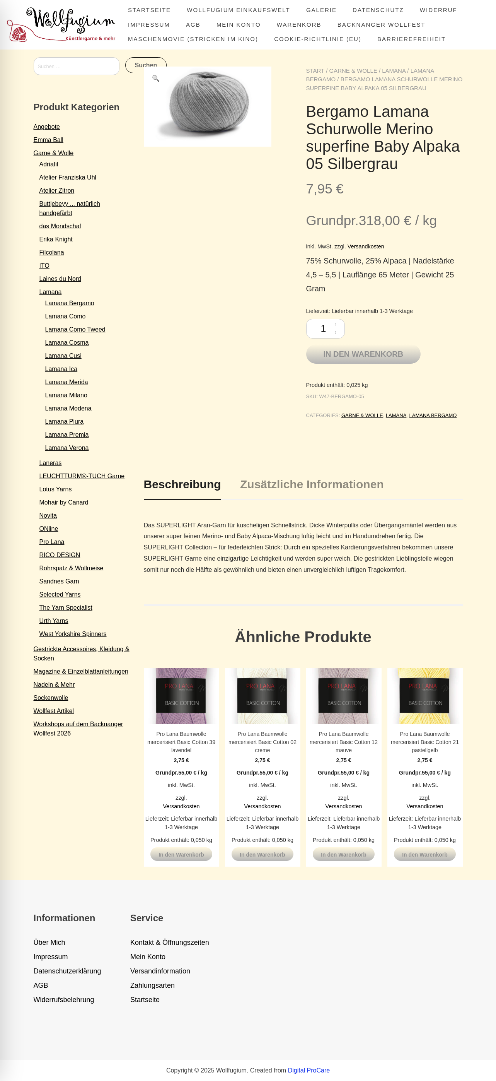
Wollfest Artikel (54, 711)
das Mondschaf (60, 226)
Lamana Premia (67, 434)
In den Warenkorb (364, 354)
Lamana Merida (66, 382)
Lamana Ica (61, 369)
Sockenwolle (51, 697)
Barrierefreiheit (411, 39)
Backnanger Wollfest (381, 24)
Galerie (321, 10)
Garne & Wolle (353, 70)
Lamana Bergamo (433, 415)
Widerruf (438, 10)
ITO (44, 265)
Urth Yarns (53, 620)
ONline (48, 528)
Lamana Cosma (67, 342)
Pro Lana (52, 542)
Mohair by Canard (64, 502)
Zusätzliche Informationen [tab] (312, 484)
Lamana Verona (67, 448)
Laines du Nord (60, 278)
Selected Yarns (60, 594)
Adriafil (48, 164)
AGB (193, 24)
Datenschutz (378, 10)
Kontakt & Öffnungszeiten (169, 942)
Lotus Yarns (55, 489)
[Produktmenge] (325, 329)
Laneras (50, 463)
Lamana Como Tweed (75, 329)
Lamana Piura (64, 421)
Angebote (47, 126)
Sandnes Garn (59, 581)
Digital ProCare (309, 1070)
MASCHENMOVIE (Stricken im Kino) (193, 39)
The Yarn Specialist (65, 607)
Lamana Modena (68, 408)
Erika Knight (56, 239)
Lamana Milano (66, 395)
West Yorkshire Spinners (73, 634)
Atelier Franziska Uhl (68, 177)
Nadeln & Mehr (54, 684)
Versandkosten (366, 246)
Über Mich (49, 942)
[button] (156, 78)
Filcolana (51, 252)
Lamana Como (65, 316)
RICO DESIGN (59, 555)
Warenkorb (299, 24)
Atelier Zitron (57, 190)
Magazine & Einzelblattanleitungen (81, 671)
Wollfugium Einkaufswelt (238, 10)
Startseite (149, 10)
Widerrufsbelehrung (64, 1000)
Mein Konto (238, 24)
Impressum (149, 24)
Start (315, 70)
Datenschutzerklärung (67, 971)
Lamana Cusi (63, 355)
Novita (48, 515)
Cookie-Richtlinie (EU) (317, 39)
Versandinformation (160, 971)
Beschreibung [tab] (182, 484)
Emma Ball (48, 140)
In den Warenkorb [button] (181, 855)
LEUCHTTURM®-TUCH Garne (82, 476)
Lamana (394, 70)
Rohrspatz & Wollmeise (71, 568)
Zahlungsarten (152, 985)
